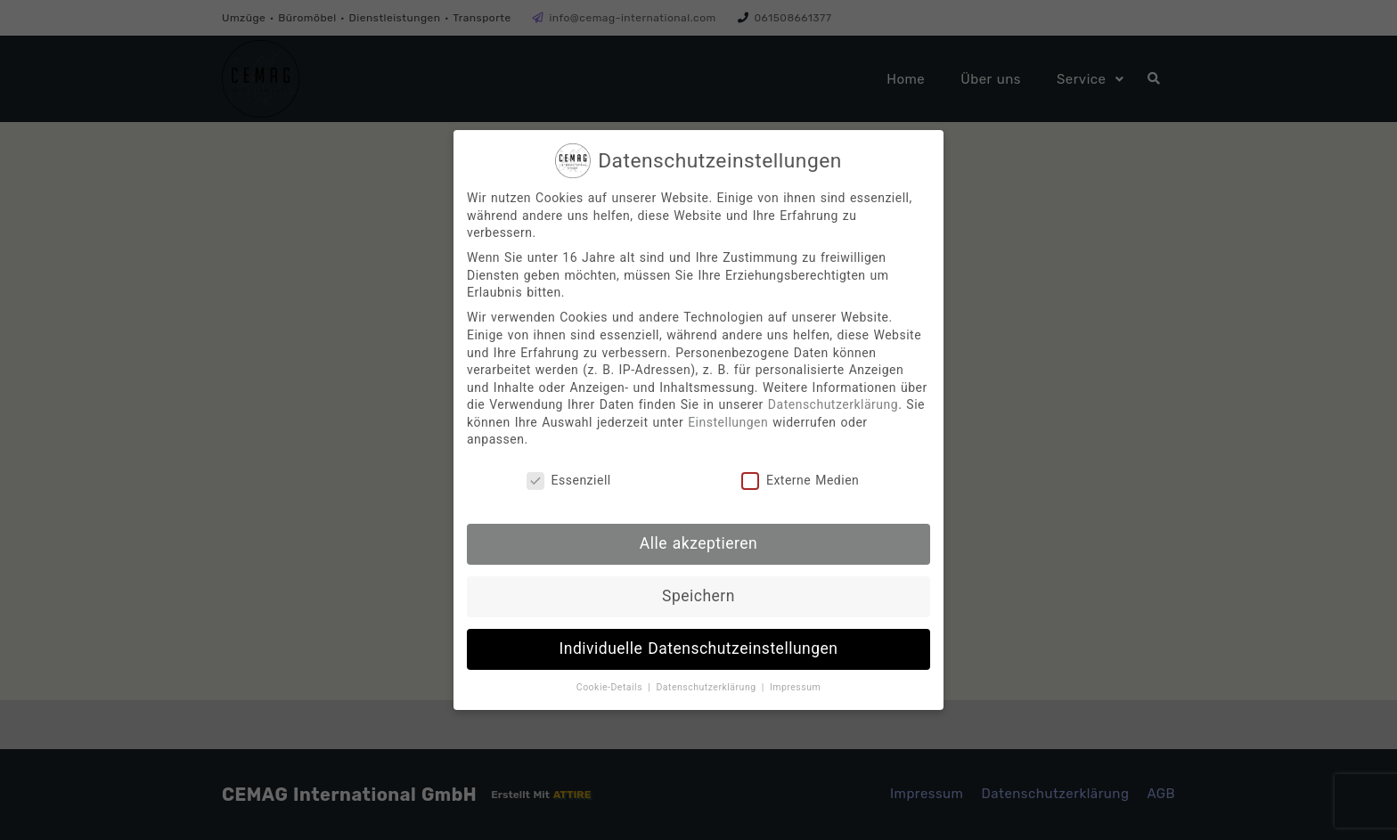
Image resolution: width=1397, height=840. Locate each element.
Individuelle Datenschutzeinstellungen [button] (699, 648)
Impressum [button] (795, 687)
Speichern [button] (698, 596)
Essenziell (569, 480)
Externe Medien (800, 480)
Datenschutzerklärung (833, 404)
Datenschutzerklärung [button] (707, 687)
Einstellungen (728, 422)
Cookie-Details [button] (611, 687)
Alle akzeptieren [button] (699, 543)
